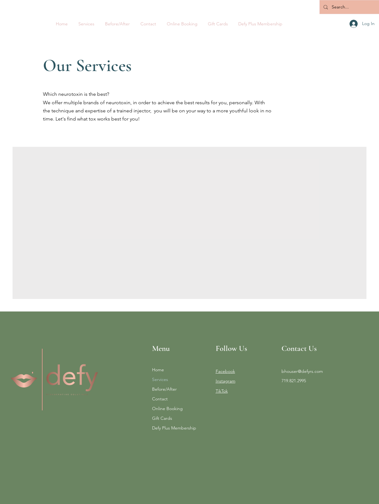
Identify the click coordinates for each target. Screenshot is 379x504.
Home (158, 370)
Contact (160, 399)
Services (160, 379)
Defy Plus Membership (174, 428)
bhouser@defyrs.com (302, 371)
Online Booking (167, 408)
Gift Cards (162, 418)
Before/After (164, 389)
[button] (86, 24)
